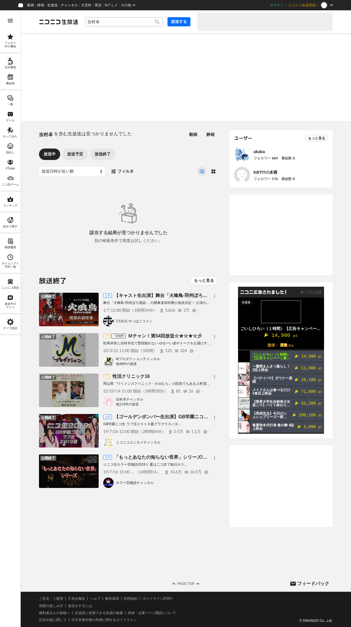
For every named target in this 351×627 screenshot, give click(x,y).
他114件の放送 (127, 404)
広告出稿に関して (53, 620)
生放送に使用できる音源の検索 (99, 613)
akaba (259, 151)
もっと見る (204, 280)
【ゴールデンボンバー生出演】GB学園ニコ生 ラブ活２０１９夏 (180, 416)
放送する (179, 21)
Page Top (185, 584)
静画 (40, 5)
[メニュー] (214, 296)
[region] (10, 318)
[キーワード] (124, 21)
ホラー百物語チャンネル (135, 483)
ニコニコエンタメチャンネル (138, 442)
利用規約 (131, 598)
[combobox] (124, 21)
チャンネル (69, 5)
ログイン (277, 5)
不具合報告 (76, 598)
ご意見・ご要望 (51, 599)
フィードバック (313, 583)
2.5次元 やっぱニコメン (134, 321)
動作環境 (112, 598)
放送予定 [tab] (75, 154)
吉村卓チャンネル (129, 399)
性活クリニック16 (131, 376)
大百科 (86, 5)
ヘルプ (95, 598)
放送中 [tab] (50, 154)
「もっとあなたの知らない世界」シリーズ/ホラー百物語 (172, 457)
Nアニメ (111, 5)
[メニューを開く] (10, 20)
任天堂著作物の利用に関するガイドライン (104, 620)
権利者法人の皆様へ (54, 613)
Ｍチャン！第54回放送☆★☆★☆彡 (165, 335)
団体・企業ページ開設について (152, 613)
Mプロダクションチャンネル (138, 359)
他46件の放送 (126, 364)
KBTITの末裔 (265, 172)
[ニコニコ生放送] (58, 21)
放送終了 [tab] (103, 154)
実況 (98, 5)
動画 (30, 5)
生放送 (52, 5)
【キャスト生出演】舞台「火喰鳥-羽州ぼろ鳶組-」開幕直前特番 (180, 295)
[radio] (201, 171)
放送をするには (80, 606)
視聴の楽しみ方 (51, 606)
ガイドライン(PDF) (157, 598)
